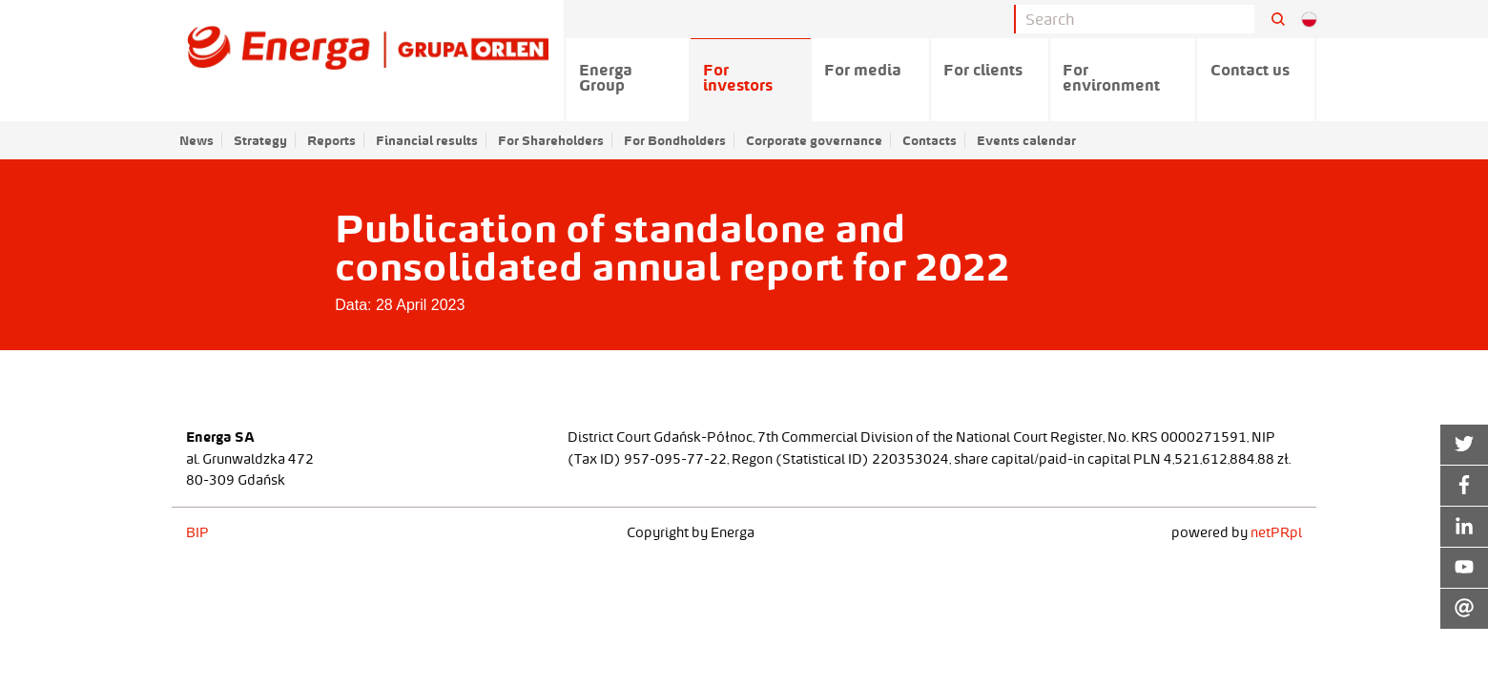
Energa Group (605, 77)
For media (862, 69)
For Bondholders (675, 140)
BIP (197, 532)
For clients (983, 69)
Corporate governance (814, 140)
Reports (331, 140)
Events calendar (1026, 140)
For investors (738, 77)
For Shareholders (551, 140)
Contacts (929, 140)
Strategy (260, 140)
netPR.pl (1276, 532)
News (196, 140)
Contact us (1250, 69)
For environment (1111, 77)
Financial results (427, 140)
